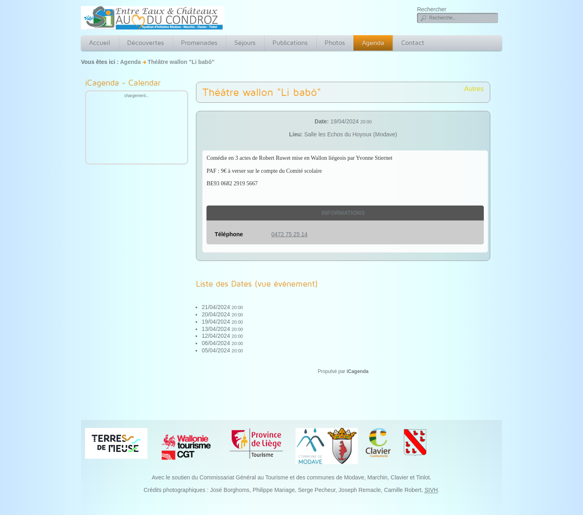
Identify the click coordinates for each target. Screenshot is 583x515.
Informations (343, 213)
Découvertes (145, 43)
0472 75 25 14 (289, 234)
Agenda (373, 43)
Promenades (199, 43)
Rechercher (431, 9)
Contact (412, 43)
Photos (335, 43)
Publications (290, 43)
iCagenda (357, 371)
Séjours (244, 43)
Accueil (99, 43)
